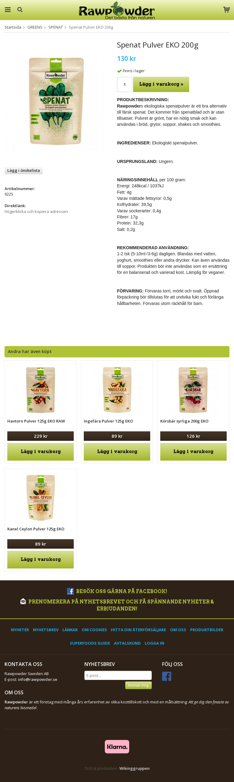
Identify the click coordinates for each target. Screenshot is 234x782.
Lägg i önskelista (23, 170)
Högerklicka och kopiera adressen (36, 211)
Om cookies (94, 629)
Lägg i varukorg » (161, 84)
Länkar (70, 629)
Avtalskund (127, 643)
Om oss (178, 629)
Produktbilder (206, 629)
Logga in (154, 643)
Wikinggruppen (134, 768)
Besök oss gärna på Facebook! (117, 591)
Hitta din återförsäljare (138, 629)
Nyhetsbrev (45, 629)
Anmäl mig (138, 685)
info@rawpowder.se (37, 679)
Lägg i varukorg (41, 451)
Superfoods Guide (90, 643)
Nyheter (20, 629)
